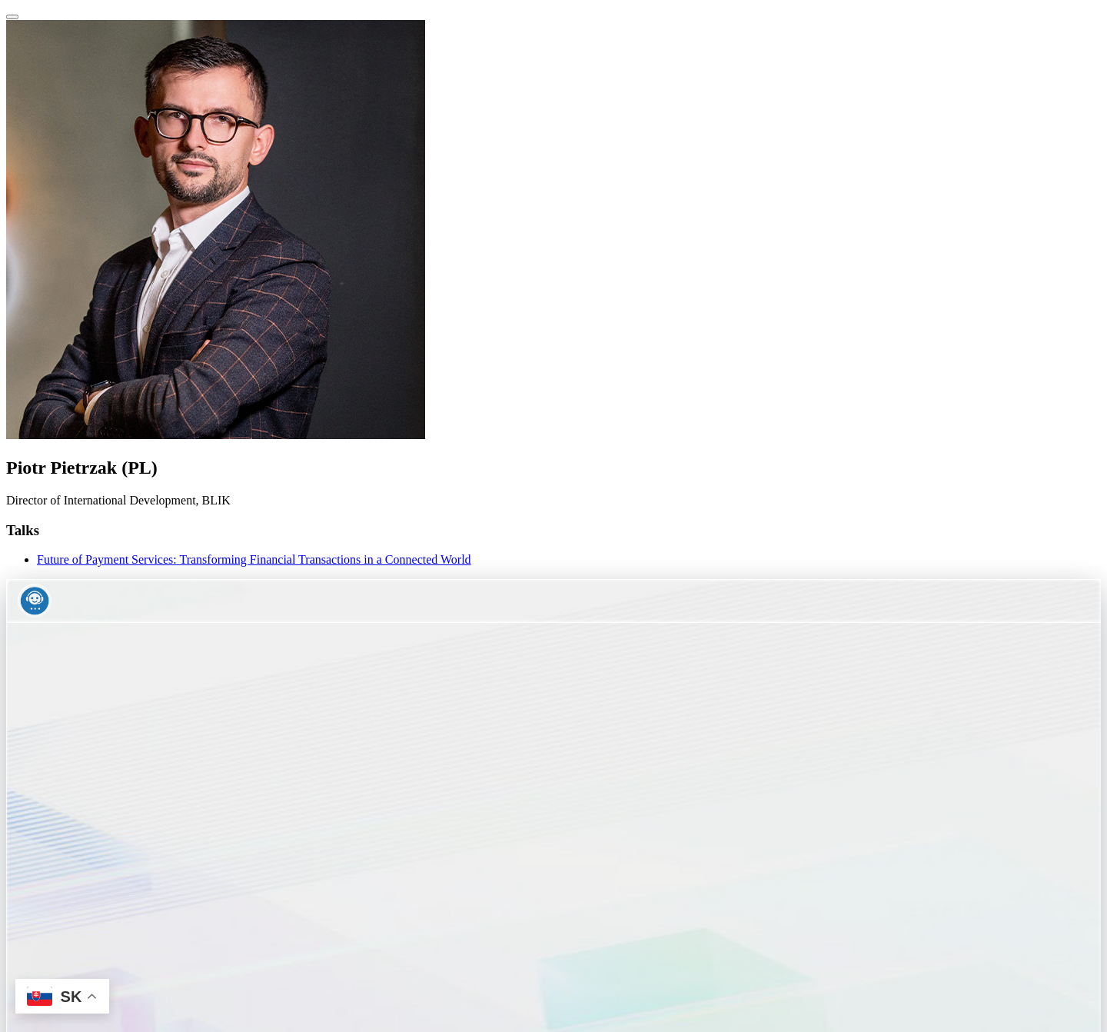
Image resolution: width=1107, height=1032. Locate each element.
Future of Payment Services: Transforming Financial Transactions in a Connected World (254, 559)
